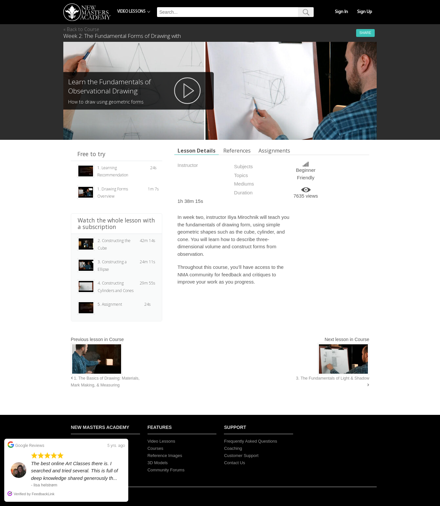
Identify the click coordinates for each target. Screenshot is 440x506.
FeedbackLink (43, 494)
